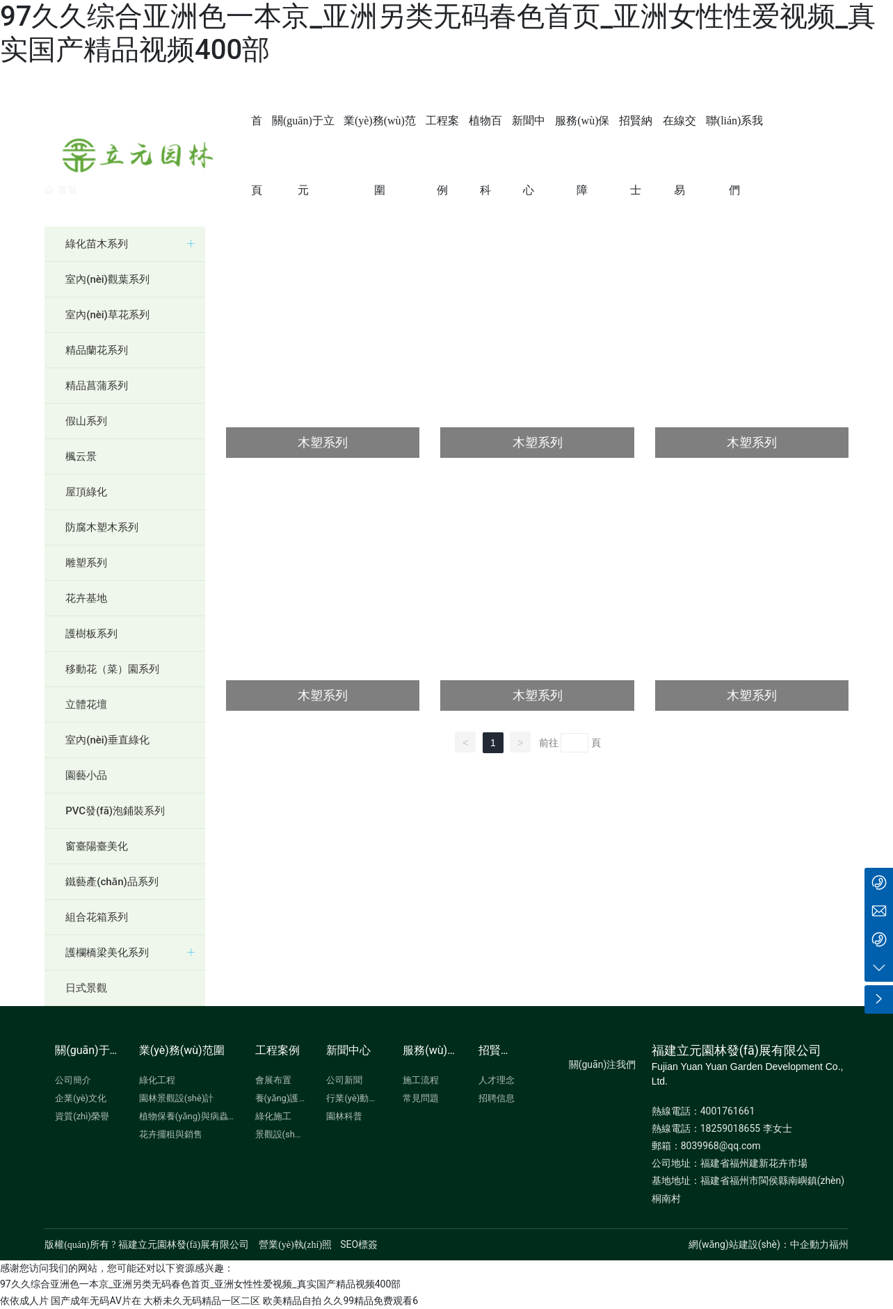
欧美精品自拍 (292, 1300)
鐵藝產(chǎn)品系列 (112, 881)
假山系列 (86, 421)
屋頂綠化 (86, 492)
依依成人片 (24, 1300)
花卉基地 (86, 598)
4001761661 (727, 1111)
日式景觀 (86, 988)
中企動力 (809, 1244)
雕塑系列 (86, 563)
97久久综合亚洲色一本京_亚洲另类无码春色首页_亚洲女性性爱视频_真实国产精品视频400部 (200, 1284)
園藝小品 (86, 775)
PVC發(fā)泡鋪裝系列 (115, 811)
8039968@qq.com (721, 1145)
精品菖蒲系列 (96, 385)
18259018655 (730, 1128)
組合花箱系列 (96, 917)
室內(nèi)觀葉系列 (107, 279)
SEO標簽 (359, 1244)
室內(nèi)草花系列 (107, 314)
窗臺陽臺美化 (96, 846)
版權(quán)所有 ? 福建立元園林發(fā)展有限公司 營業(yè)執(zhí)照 (188, 1245)
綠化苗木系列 (96, 244)
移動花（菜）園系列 (112, 669)
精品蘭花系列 (96, 350)
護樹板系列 (91, 633)
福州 (838, 1244)
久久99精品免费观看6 (370, 1300)
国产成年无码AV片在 (95, 1300)
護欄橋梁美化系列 (107, 952)
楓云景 (81, 456)
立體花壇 (86, 704)
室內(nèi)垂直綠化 (107, 740)
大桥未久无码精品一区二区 (201, 1300)
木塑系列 (323, 442)
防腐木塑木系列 (101, 527)
